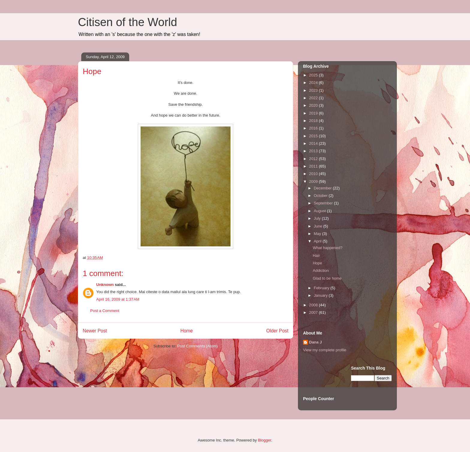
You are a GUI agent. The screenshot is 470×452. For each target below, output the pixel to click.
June (318, 226)
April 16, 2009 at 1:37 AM (117, 299)
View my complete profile (324, 350)
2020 (314, 105)
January (321, 295)
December (323, 188)
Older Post (277, 330)
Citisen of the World (127, 22)
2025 (314, 75)
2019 (314, 113)
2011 (314, 166)
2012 (314, 158)
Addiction (321, 270)
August (320, 211)
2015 (314, 136)
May (318, 233)
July (318, 218)
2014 (314, 143)
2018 (314, 120)
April (318, 241)
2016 (314, 128)
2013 (314, 151)
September (324, 203)
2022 (314, 98)
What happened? (327, 247)
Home (186, 330)
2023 (314, 90)
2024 (314, 82)
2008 (314, 305)
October (321, 195)
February (322, 288)
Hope (317, 263)
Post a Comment (104, 310)
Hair (316, 255)
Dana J (315, 342)
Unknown (105, 284)
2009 (314, 181)
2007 (314, 312)
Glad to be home (327, 278)
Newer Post (95, 330)
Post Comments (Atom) (197, 346)
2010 (314, 173)
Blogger (264, 440)
